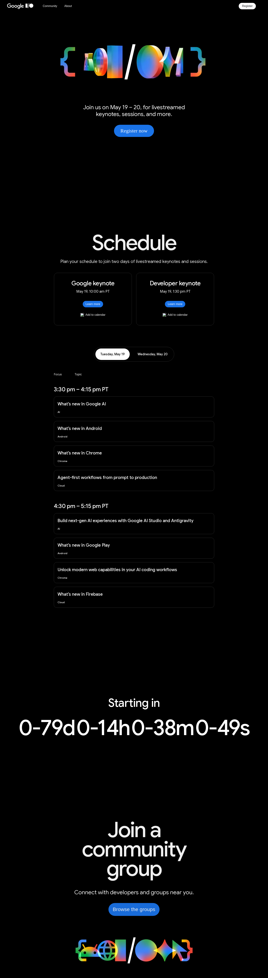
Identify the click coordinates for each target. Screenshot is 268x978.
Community (50, 6)
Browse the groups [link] (134, 909)
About (68, 6)
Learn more (93, 304)
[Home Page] (22, 6)
